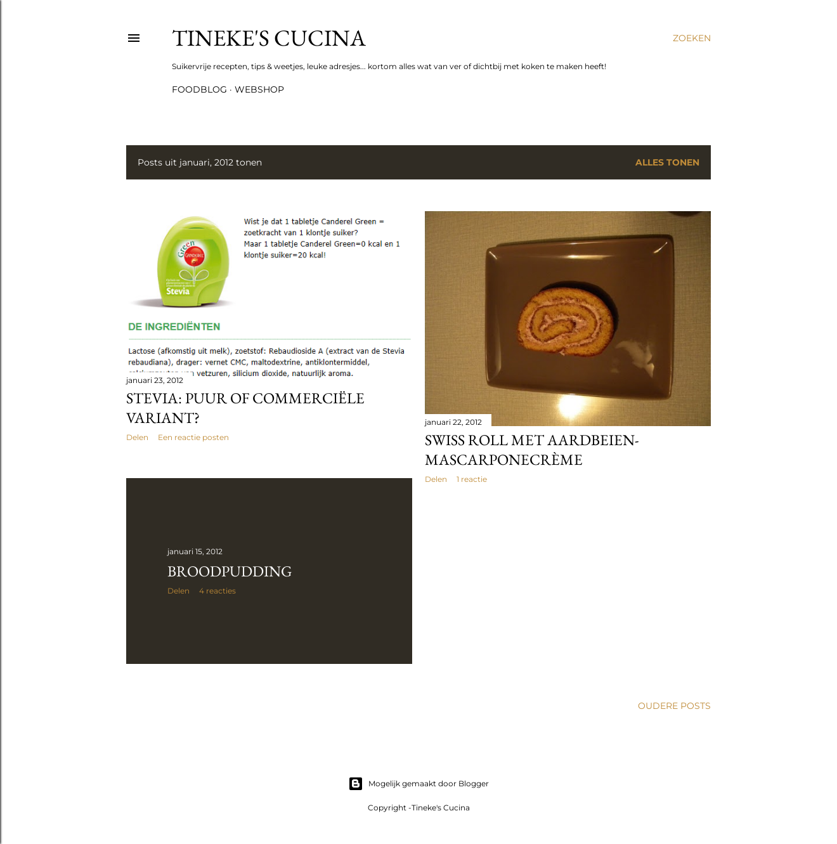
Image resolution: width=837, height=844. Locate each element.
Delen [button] (137, 437)
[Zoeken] (692, 38)
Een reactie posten (193, 437)
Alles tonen (667, 162)
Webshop (259, 89)
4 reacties (217, 590)
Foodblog (199, 89)
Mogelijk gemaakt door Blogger (418, 783)
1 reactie (472, 479)
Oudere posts (674, 705)
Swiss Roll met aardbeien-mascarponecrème (532, 449)
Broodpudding (229, 571)
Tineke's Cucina (269, 38)
